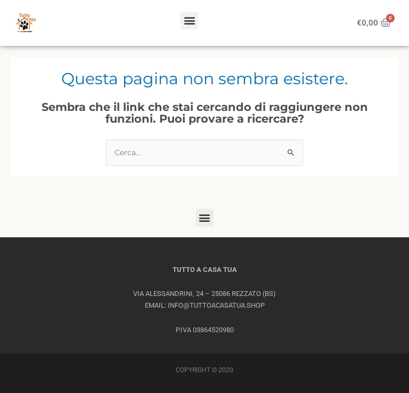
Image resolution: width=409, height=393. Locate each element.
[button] (189, 20)
